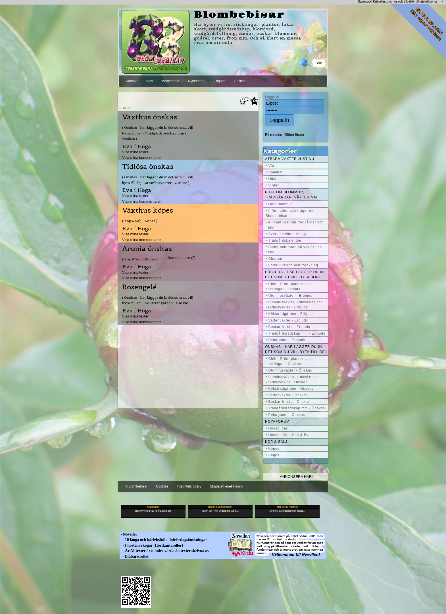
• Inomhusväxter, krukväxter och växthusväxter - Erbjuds (294, 304)
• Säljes (272, 455)
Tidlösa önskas (147, 167)
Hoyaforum (277, 422)
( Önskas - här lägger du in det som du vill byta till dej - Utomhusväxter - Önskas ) (157, 179)
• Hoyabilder (276, 428)
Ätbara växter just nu (289, 159)
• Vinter (272, 185)
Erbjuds (219, 81)
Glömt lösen (294, 134)
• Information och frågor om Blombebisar (290, 213)
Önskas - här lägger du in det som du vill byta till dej (296, 349)
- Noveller (128, 534)
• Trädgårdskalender (284, 240)
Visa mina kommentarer (141, 157)
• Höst (271, 179)
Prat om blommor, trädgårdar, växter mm (291, 194)
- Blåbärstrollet (134, 556)
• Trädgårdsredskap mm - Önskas (295, 408)
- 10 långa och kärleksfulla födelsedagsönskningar (163, 540)
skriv (149, 81)
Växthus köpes (147, 210)
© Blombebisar (136, 486)
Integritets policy (189, 486)
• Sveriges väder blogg (286, 234)
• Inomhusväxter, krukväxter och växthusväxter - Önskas (294, 379)
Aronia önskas (147, 249)
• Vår (270, 166)
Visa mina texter (135, 152)
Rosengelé (139, 287)
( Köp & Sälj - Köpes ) (139, 221)
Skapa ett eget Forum (226, 486)
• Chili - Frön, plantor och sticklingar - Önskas (288, 361)
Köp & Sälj (276, 442)
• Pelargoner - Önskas (285, 415)
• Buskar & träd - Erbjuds (288, 327)
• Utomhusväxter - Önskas (289, 370)
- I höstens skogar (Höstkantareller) (151, 545)
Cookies (162, 486)
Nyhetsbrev (196, 81)
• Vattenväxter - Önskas (287, 395)
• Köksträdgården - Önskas (290, 389)
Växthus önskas (149, 117)
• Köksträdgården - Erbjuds (290, 314)
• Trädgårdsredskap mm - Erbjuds (295, 333)
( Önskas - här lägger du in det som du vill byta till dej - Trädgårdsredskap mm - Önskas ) (157, 133)
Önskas (239, 81)
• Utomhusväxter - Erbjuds (289, 296)
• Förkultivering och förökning (292, 265)
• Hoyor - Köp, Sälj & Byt (288, 435)
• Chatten (274, 259)
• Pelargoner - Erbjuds (285, 340)
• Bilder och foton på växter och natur (294, 249)
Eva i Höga (136, 146)
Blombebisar (239, 15)
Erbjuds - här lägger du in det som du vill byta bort (294, 274)
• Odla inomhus (279, 204)
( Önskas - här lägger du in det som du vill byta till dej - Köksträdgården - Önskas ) (157, 300)
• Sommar (274, 172)
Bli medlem (274, 134)
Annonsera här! (296, 476)
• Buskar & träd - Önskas (288, 402)
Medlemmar (170, 81)
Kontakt (131, 81)
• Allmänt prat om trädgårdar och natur (295, 224)
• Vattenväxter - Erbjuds (287, 320)
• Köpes (273, 449)
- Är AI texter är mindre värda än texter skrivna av (164, 551)
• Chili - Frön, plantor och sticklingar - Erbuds (288, 286)
